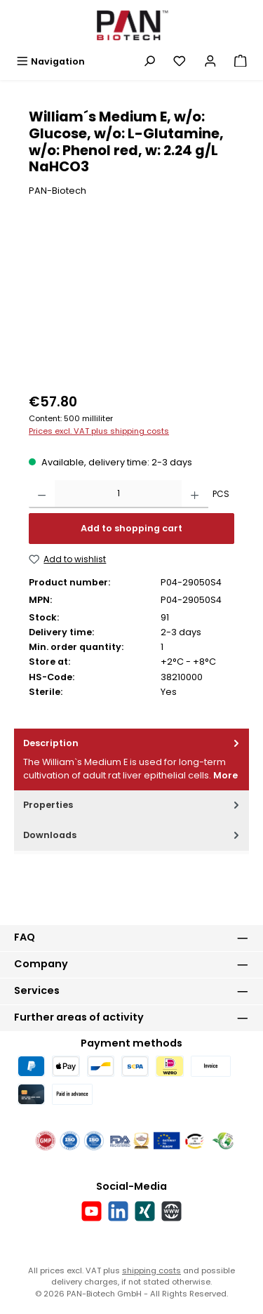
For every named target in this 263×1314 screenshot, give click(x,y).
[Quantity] (118, 494)
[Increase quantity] (195, 494)
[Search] (149, 61)
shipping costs (151, 1270)
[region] (131, 305)
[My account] (210, 61)
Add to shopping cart (131, 528)
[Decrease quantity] (42, 494)
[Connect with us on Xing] (145, 1211)
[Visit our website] (171, 1211)
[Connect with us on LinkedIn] (118, 1211)
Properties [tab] (132, 804)
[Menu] (50, 61)
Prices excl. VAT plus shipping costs (99, 431)
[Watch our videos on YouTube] (91, 1211)
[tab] (131, 759)
